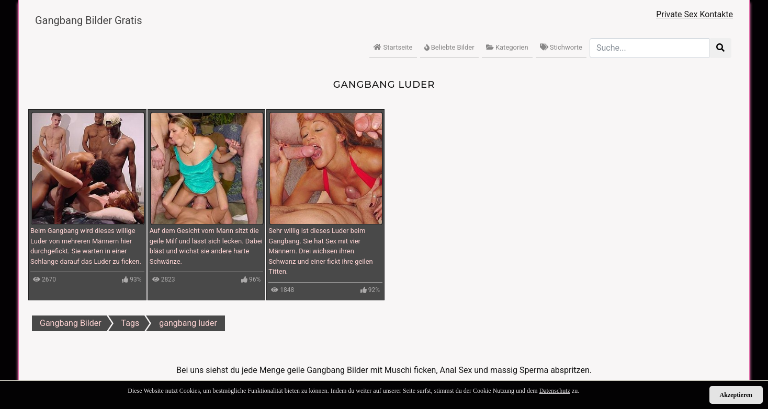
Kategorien (507, 47)
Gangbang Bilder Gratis (88, 20)
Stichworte (561, 47)
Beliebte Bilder (449, 47)
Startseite (393, 47)
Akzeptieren (736, 395)
